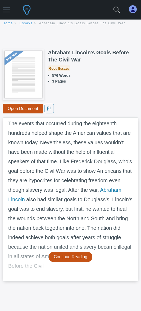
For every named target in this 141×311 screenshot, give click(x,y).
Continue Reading (70, 257)
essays (26, 23)
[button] (6, 7)
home (8, 23)
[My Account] (135, 9)
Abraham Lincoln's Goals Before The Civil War (82, 23)
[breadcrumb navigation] (70, 23)
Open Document (23, 108)
